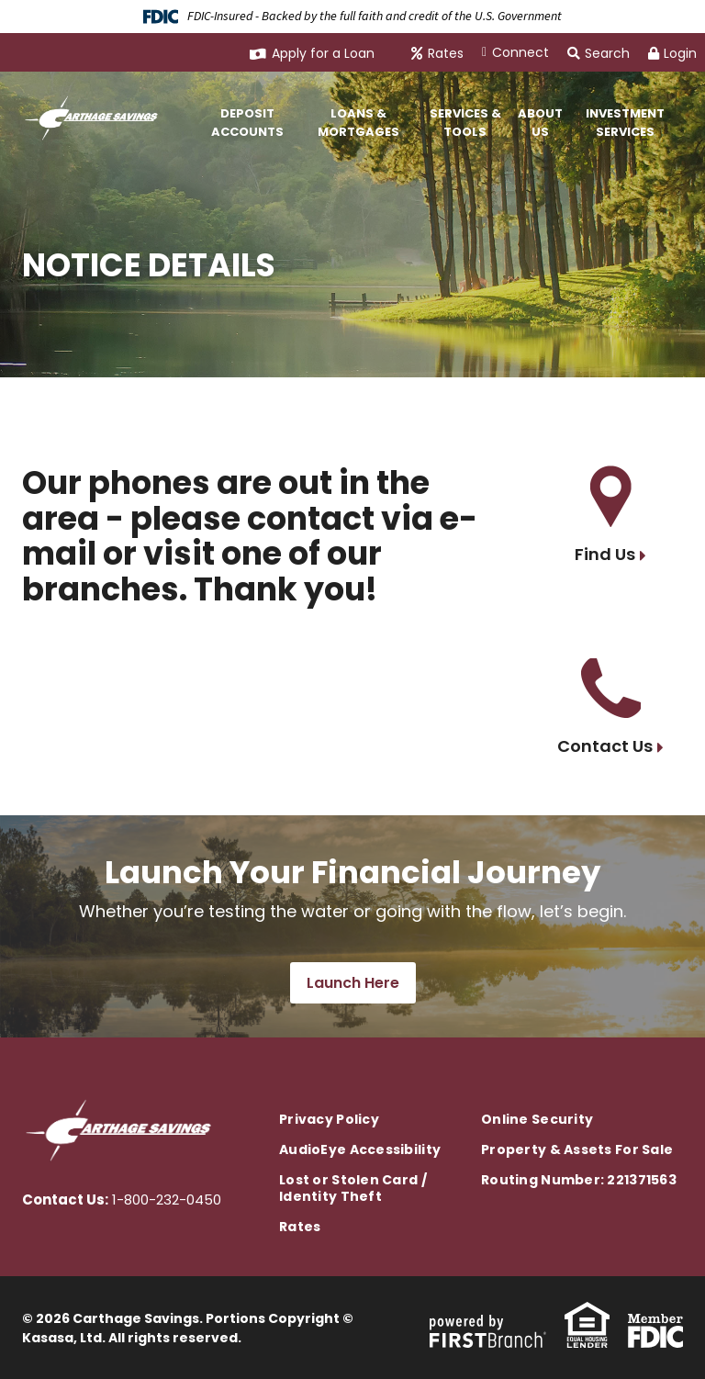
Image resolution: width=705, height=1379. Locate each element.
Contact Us (605, 745)
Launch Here (353, 982)
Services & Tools (465, 122)
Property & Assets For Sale (577, 1149)
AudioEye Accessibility (360, 1149)
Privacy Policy (329, 1119)
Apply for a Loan (323, 53)
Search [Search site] (598, 53)
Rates (446, 53)
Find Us (605, 554)
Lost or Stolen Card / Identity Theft (353, 1188)
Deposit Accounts (247, 122)
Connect (520, 52)
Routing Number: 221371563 (579, 1180)
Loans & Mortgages (358, 122)
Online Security (537, 1119)
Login (672, 53)
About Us (540, 122)
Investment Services (625, 122)
